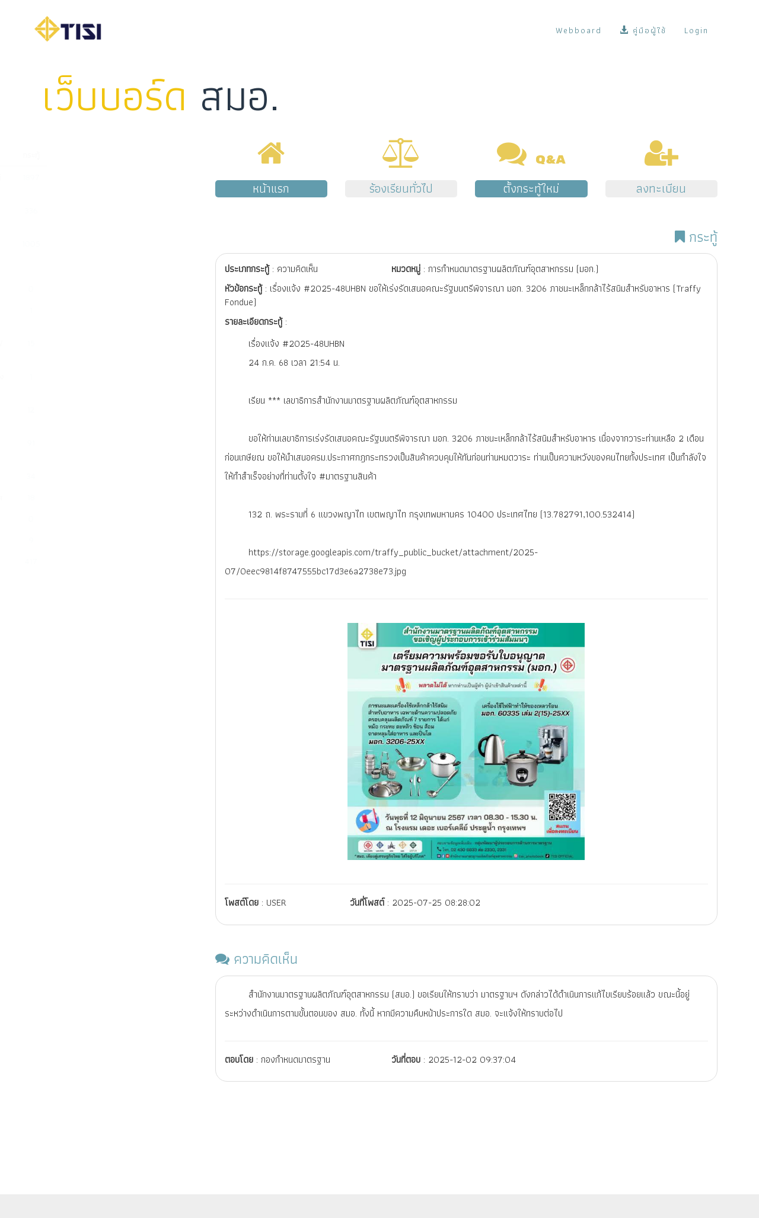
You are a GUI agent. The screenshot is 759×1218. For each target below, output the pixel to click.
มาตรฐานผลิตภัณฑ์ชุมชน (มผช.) (96, 288)
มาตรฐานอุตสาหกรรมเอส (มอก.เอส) (86, 315)
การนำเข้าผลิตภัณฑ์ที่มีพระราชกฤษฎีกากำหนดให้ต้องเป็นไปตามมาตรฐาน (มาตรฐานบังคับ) (97, 255)
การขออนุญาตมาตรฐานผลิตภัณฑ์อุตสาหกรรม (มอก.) (98, 183)
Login (696, 30)
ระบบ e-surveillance (81, 475)
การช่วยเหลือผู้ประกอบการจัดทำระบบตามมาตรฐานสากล (97, 415)
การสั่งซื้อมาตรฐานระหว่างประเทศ (99, 497)
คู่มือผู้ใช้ (643, 30)
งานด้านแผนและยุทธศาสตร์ (90, 518)
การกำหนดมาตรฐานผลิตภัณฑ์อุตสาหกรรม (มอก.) (92, 216)
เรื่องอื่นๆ (61, 561)
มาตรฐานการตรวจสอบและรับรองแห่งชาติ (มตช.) (100, 382)
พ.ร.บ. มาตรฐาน (71, 539)
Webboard (579, 30)
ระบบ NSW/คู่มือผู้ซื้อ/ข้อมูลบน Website (97, 448)
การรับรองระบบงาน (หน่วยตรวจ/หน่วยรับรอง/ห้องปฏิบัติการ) (100, 349)
